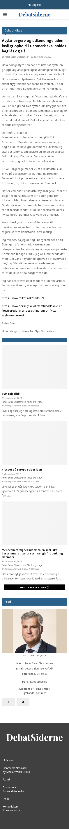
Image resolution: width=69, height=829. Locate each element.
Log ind (35, 4)
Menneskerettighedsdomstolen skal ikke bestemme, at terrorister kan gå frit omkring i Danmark (33, 554)
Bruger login (10, 787)
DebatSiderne (34, 737)
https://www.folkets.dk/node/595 (23, 298)
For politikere (11, 806)
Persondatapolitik (13, 791)
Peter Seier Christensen (17, 56)
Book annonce (11, 810)
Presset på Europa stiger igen (22, 469)
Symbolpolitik (11, 393)
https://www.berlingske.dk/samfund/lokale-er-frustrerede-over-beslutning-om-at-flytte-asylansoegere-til (32, 310)
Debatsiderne (34, 14)
